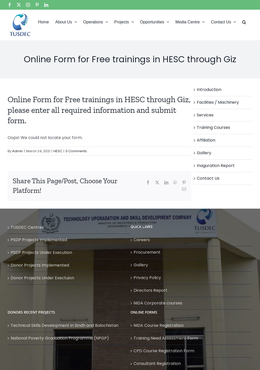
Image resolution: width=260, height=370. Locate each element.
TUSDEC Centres (27, 227)
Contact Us (208, 178)
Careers (142, 240)
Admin (17, 151)
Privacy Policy (147, 278)
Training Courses (213, 127)
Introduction (209, 89)
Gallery (204, 153)
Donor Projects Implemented (40, 265)
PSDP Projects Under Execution (41, 252)
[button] (244, 22)
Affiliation (206, 140)
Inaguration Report (216, 165)
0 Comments (76, 151)
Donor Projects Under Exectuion (42, 278)
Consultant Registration (157, 363)
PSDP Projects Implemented (39, 240)
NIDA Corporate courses (158, 303)
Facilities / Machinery (218, 102)
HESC (58, 151)
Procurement (147, 252)
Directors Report (150, 290)
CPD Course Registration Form (164, 351)
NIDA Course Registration (159, 325)
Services (205, 115)
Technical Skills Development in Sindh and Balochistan (64, 325)
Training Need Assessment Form (166, 338)
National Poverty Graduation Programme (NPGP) (60, 338)
